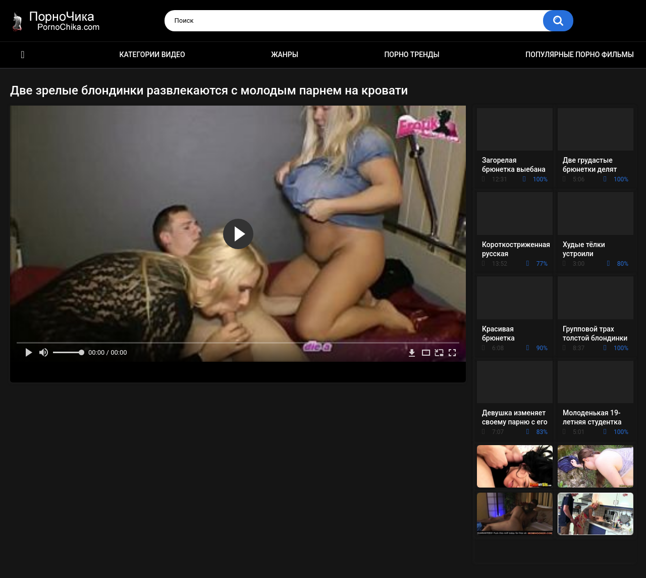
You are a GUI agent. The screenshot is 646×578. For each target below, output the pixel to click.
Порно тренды (411, 55)
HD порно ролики (22, 55)
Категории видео (152, 55)
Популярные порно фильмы (579, 55)
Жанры (284, 55)
